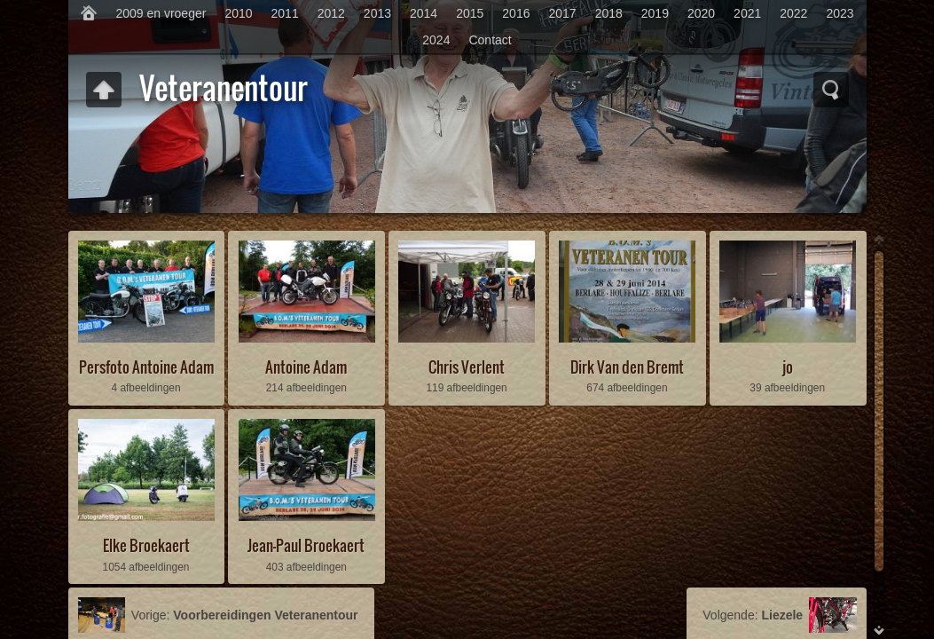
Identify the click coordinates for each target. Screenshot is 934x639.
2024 (436, 40)
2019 (655, 13)
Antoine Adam (306, 367)
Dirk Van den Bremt (627, 367)
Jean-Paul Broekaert (306, 545)
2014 (423, 13)
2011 (285, 13)
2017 (562, 13)
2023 (839, 13)
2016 (516, 13)
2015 (469, 13)
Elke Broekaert (146, 545)
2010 (238, 13)
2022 (793, 13)
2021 (747, 13)
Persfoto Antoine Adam (146, 367)
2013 (377, 13)
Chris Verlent (466, 367)
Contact (489, 40)
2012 (331, 13)
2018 (609, 13)
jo (787, 367)
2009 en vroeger (160, 13)
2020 (701, 13)
